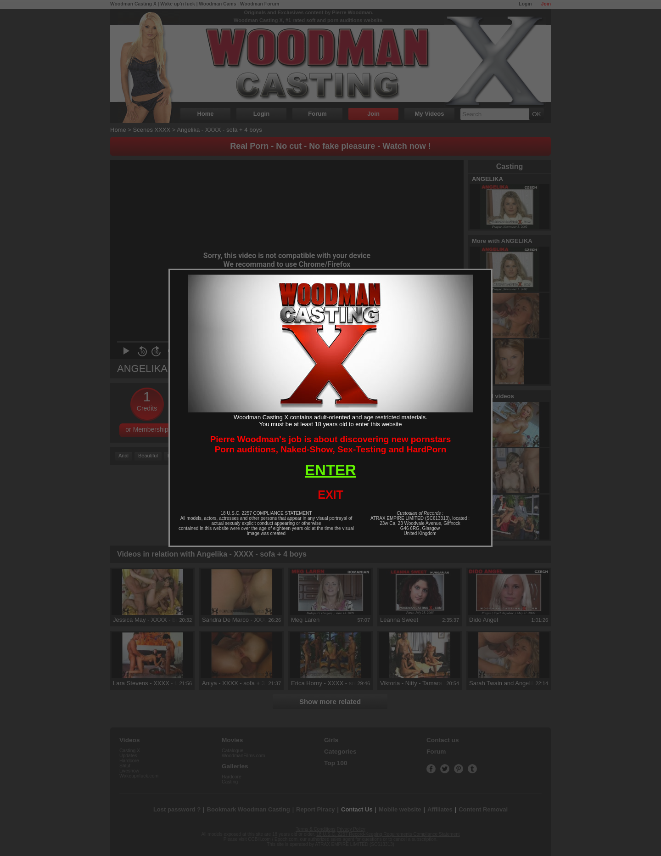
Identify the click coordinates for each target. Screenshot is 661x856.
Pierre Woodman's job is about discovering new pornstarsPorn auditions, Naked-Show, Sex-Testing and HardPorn (330, 444)
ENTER (330, 470)
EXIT (330, 494)
